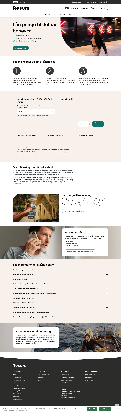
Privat (15, 2)
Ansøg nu (99, 124)
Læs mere (83, 124)
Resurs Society (77, 2)
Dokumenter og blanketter (68, 377)
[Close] (118, 410)
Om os (14, 374)
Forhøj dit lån (63, 14)
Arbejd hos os (17, 399)
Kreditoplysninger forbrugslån (32, 135)
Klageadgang (65, 382)
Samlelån (55, 14)
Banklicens (16, 385)
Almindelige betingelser (61, 135)
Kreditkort (74, 8)
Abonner (87, 382)
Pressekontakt (89, 380)
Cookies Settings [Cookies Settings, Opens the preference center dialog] (79, 410)
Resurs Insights (91, 2)
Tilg (14, 377)
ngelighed (18, 377)
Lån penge (40, 377)
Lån (67, 8)
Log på (103, 8)
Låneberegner (73, 14)
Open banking (17, 393)
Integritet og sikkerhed (19, 388)
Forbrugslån (47, 14)
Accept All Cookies (105, 410)
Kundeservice (103, 2)
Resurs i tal (16, 382)
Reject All (92, 410)
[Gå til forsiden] (21, 8)
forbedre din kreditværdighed (34, 341)
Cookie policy (16, 396)
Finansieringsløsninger (43, 374)
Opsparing (84, 8)
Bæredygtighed (17, 391)
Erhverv (22, 2)
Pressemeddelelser (90, 374)
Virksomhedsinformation (19, 380)
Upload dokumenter (66, 380)
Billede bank (88, 377)
